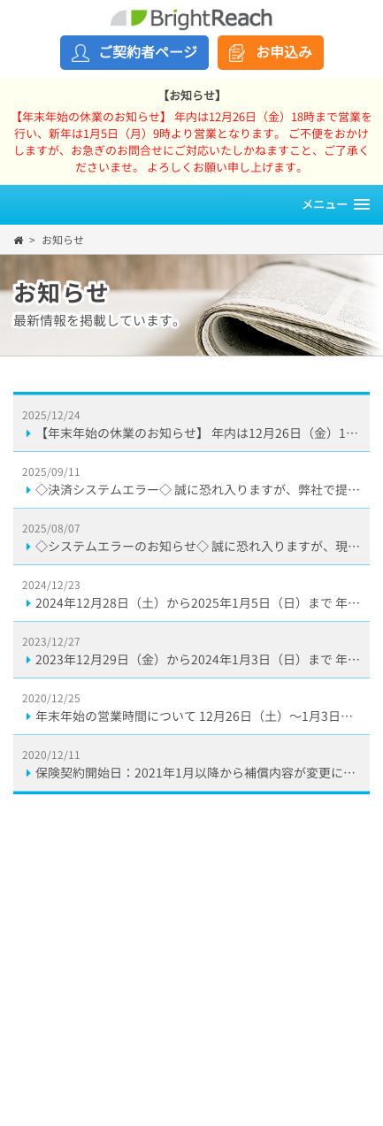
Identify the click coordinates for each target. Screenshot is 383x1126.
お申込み (284, 52)
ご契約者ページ (147, 52)
